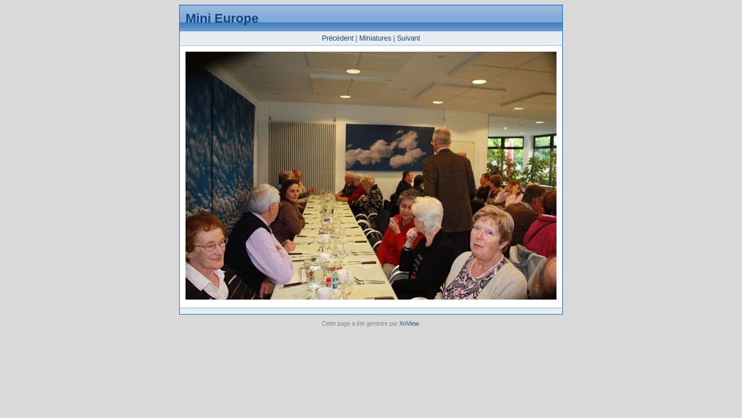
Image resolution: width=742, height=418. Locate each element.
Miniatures (375, 38)
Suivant (408, 38)
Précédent (338, 38)
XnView (409, 323)
